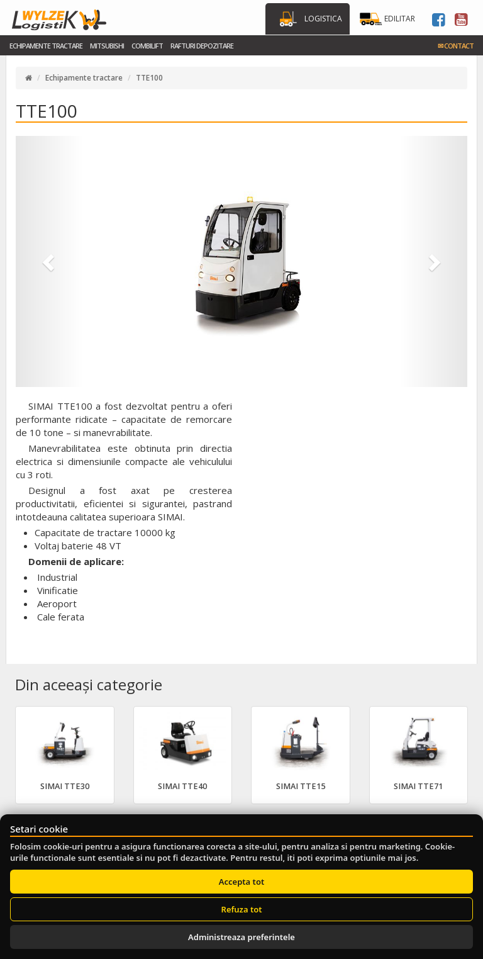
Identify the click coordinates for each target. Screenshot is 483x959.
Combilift (147, 45)
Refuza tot (241, 909)
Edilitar (399, 18)
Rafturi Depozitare (201, 45)
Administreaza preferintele (241, 937)
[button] (50, 261)
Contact (456, 45)
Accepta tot (241, 881)
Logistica (323, 18)
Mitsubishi (107, 45)
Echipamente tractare (45, 45)
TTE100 (149, 77)
